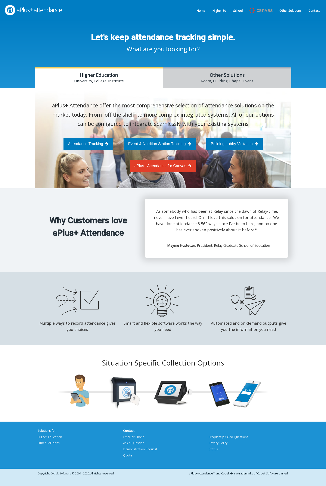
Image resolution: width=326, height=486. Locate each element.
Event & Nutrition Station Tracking (159, 144)
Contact (314, 11)
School (238, 11)
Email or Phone (133, 437)
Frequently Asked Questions (228, 437)
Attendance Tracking (88, 144)
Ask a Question (133, 443)
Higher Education (50, 437)
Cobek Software (60, 473)
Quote (127, 455)
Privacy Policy (218, 443)
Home (200, 11)
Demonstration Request (140, 449)
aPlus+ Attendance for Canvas (163, 166)
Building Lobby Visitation (234, 144)
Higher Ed (219, 11)
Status (213, 449)
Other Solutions (290, 11)
